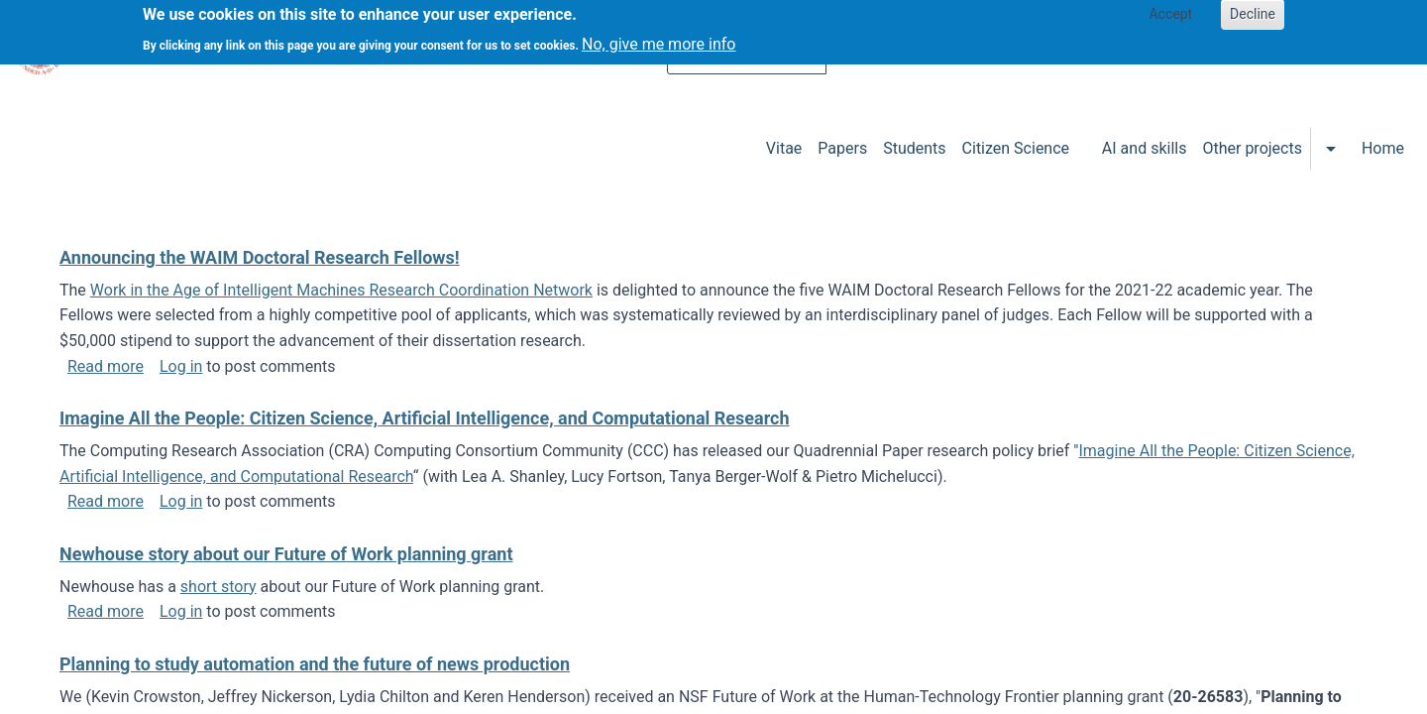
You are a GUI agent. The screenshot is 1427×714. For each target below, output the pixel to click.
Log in (181, 366)
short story (218, 586)
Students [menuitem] (914, 148)
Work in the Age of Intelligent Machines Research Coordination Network (341, 290)
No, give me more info (658, 38)
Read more (105, 366)
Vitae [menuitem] (784, 148)
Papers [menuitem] (842, 148)
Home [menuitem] (1383, 148)
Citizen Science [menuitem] (1015, 148)
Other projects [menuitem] (1251, 148)
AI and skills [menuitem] (1144, 148)
